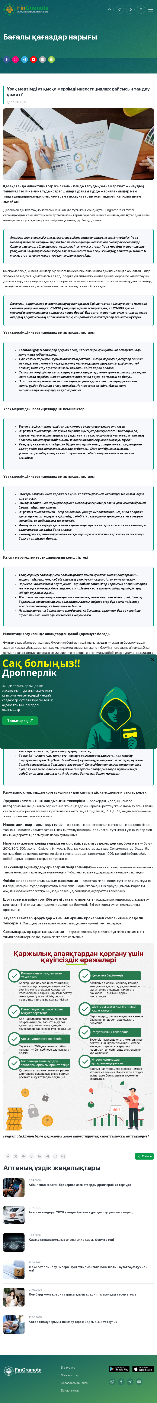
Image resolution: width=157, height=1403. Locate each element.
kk (109, 9)
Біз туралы (68, 1367)
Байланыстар (70, 1390)
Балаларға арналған (75, 1383)
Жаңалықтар (70, 1375)
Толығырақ (20, 720)
